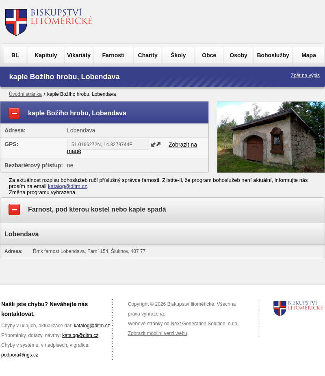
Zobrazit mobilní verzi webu (157, 333)
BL (15, 55)
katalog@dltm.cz (67, 186)
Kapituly (46, 55)
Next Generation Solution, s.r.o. (205, 323)
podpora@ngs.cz (19, 355)
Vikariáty (79, 55)
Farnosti (113, 55)
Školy (178, 55)
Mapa (308, 55)
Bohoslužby (273, 55)
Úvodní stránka (25, 94)
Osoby (238, 55)
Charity (148, 55)
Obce (209, 55)
